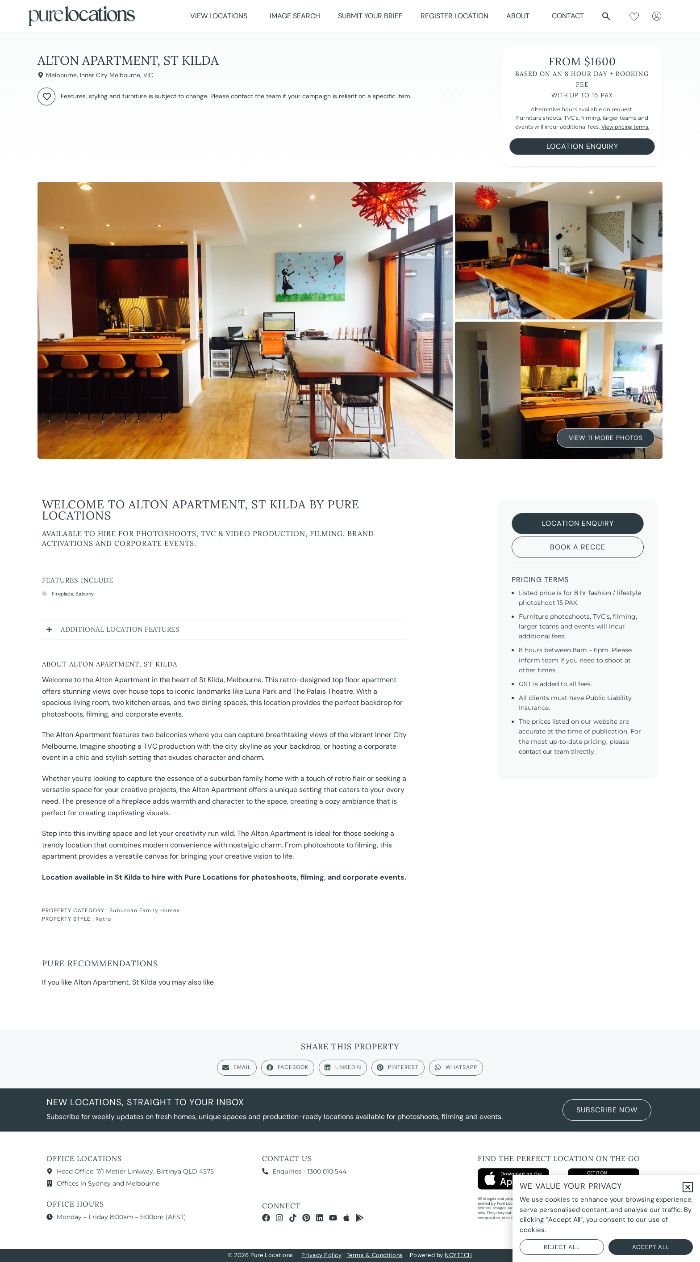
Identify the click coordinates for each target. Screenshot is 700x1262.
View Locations (221, 16)
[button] (606, 16)
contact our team (544, 751)
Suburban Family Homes (144, 910)
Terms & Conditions (374, 1255)
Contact (568, 16)
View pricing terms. (625, 126)
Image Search (295, 16)
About (520, 16)
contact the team (256, 96)
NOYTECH (458, 1255)
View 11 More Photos (606, 436)
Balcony (84, 594)
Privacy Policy (321, 1255)
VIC (148, 75)
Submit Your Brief (370, 16)
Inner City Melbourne (110, 75)
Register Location (454, 16)
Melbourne (61, 75)
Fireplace (62, 594)
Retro (103, 918)
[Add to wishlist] (46, 96)
